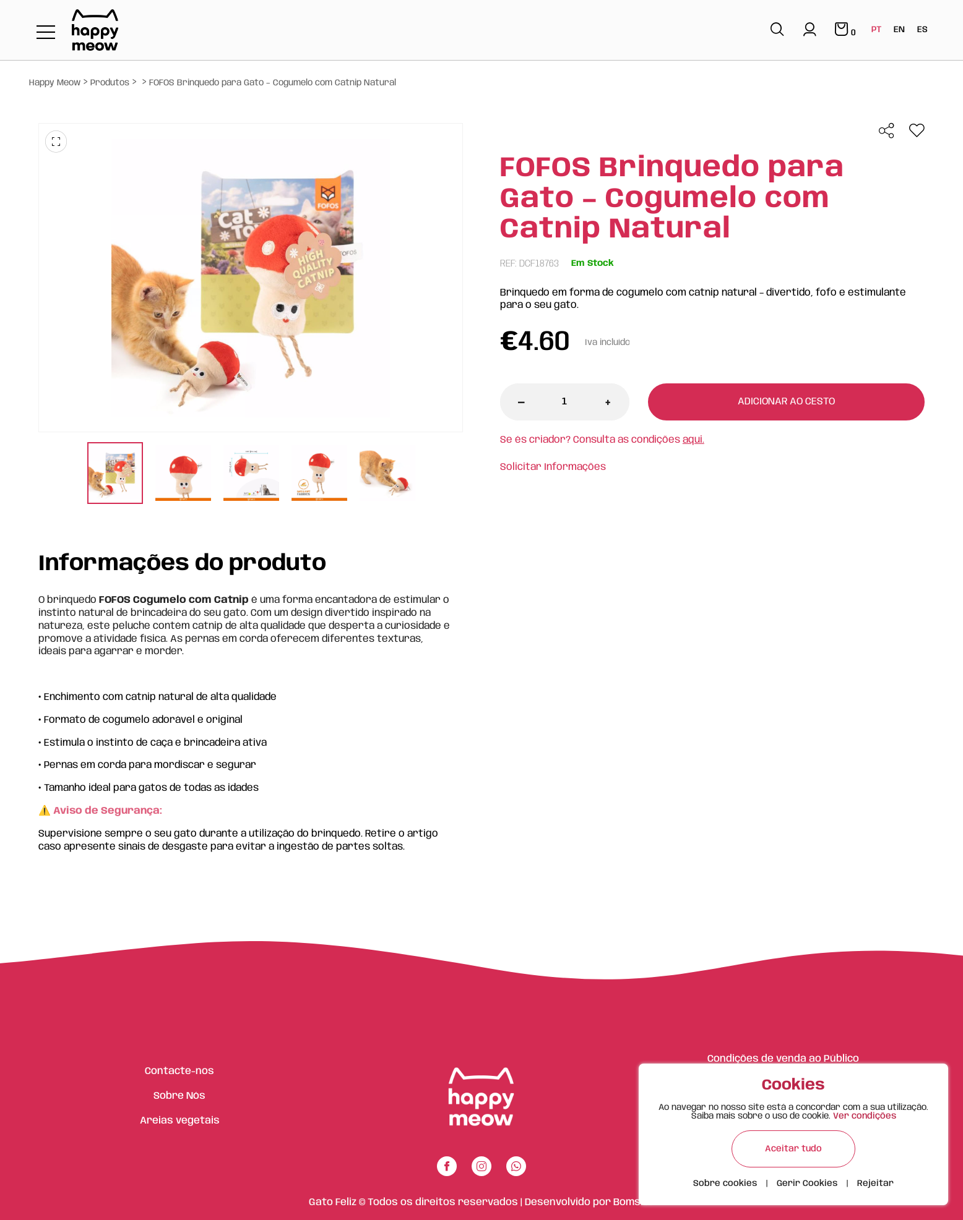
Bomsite (633, 1202)
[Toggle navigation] (46, 33)
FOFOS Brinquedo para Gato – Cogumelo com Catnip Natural (272, 83)
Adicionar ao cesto (786, 401)
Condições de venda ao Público (783, 1059)
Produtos (109, 83)
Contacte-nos (179, 1071)
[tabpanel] (115, 474)
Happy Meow (54, 83)
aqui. (693, 440)
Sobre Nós (179, 1096)
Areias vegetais (180, 1120)
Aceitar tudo (793, 1149)
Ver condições (864, 1116)
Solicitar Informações (553, 467)
